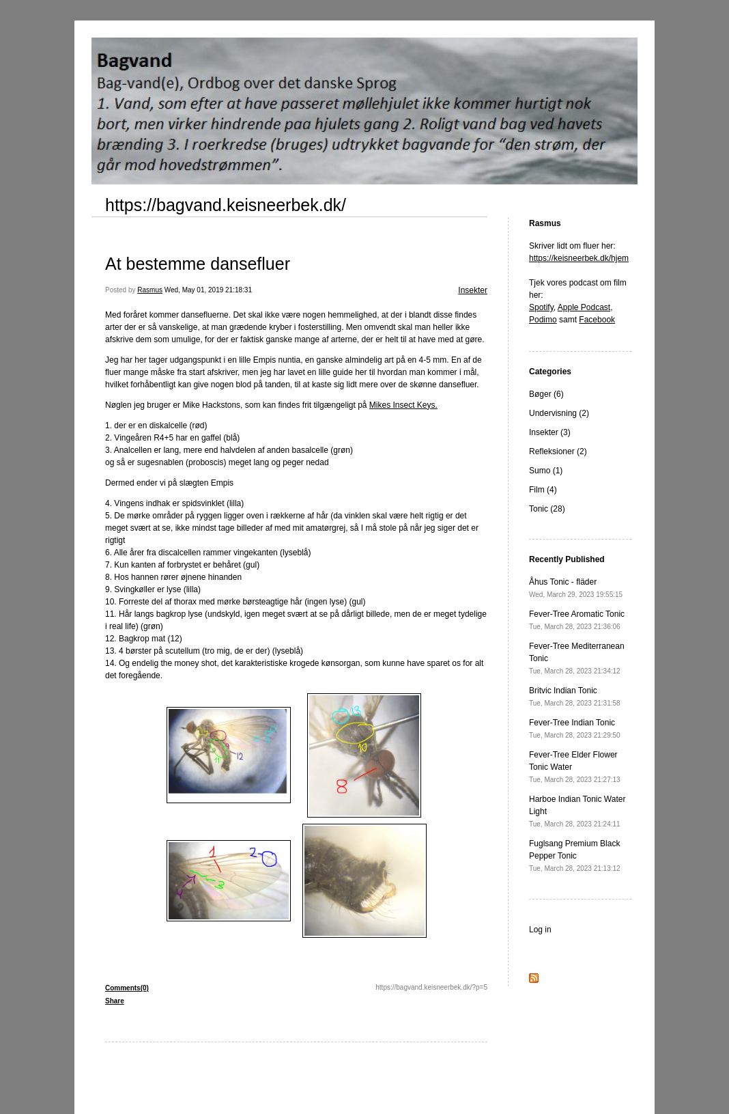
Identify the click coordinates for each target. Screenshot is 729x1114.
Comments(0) (127, 988)
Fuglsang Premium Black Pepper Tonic (574, 855)
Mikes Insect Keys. (403, 405)
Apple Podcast (584, 307)
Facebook (597, 319)
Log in (540, 929)
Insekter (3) (550, 432)
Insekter (472, 290)
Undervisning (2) (559, 413)
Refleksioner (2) (558, 451)
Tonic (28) (547, 509)
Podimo (543, 319)
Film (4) (543, 490)
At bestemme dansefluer (197, 263)
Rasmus (149, 290)
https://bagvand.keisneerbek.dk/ (225, 204)
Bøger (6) (546, 394)
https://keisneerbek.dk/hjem (579, 258)
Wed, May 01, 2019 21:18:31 (208, 290)
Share (114, 1001)
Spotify (541, 307)
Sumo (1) (545, 470)
